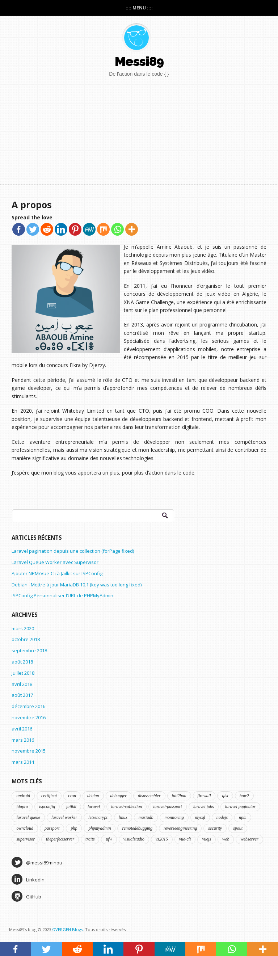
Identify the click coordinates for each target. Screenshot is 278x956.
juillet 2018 (23, 673)
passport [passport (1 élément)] (52, 828)
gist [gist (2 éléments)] (225, 795)
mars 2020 (23, 628)
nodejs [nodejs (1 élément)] (222, 817)
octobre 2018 (26, 639)
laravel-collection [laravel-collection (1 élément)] (126, 806)
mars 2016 (23, 740)
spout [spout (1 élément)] (238, 828)
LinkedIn (28, 879)
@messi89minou (37, 862)
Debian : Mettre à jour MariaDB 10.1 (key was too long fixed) (77, 584)
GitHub (26, 896)
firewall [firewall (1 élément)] (204, 795)
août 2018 (22, 661)
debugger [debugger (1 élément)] (118, 795)
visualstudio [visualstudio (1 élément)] (133, 839)
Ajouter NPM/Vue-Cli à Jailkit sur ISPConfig (57, 573)
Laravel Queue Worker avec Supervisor (55, 562)
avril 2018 (22, 684)
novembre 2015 (29, 750)
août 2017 (22, 695)
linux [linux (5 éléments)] (123, 817)
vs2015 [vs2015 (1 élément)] (162, 839)
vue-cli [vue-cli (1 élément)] (185, 839)
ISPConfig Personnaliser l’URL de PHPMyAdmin (62, 595)
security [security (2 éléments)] (215, 828)
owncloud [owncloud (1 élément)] (24, 828)
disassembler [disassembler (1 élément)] (149, 795)
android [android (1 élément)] (23, 795)
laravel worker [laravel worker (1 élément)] (64, 817)
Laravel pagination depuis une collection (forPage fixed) (73, 551)
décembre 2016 (28, 706)
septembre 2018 (29, 650)
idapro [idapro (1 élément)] (22, 806)
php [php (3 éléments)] (74, 828)
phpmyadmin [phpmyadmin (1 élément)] (99, 828)
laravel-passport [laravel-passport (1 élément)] (167, 806)
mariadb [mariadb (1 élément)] (146, 817)
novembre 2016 (29, 717)
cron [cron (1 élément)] (72, 795)
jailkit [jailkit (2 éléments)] (71, 806)
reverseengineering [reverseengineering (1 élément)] (180, 828)
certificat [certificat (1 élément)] (49, 795)
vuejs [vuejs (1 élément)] (206, 839)
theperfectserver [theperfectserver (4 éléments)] (60, 839)
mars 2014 (23, 762)
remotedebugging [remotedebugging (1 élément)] (137, 828)
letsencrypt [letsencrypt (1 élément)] (98, 817)
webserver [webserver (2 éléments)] (249, 839)
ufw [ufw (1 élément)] (109, 839)
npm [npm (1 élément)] (243, 817)
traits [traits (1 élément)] (89, 839)
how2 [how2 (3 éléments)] (244, 795)
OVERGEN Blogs (67, 929)
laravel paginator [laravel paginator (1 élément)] (240, 806)
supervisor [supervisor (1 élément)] (25, 839)
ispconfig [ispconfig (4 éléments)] (47, 806)
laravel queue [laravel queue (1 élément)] (28, 817)
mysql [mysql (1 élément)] (200, 817)
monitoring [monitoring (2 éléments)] (174, 817)
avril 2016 (22, 728)
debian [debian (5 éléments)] (93, 795)
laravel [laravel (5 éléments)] (94, 806)
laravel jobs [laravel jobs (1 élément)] (203, 806)
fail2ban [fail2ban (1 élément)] (179, 795)
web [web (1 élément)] (225, 839)
